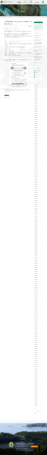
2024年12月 (36, 119)
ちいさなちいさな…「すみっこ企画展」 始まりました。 (38, 40)
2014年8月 (36, 370)
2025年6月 (36, 107)
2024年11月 (36, 121)
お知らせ (9, 97)
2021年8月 (36, 200)
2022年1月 (36, 190)
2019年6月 (36, 253)
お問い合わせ (34, 446)
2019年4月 (36, 257)
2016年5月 (36, 328)
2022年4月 (36, 184)
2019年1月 (36, 263)
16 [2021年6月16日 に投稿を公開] (38, 26)
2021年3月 (36, 210)
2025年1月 (36, 117)
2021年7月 (36, 202)
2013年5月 (36, 401)
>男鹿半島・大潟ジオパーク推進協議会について (23, 448)
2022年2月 (36, 188)
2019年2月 (36, 261)
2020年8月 (36, 224)
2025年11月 (36, 97)
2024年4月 (36, 135)
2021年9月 (36, 198)
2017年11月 (36, 291)
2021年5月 (36, 206)
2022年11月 (36, 170)
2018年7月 (36, 275)
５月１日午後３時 (36, 37)
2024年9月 (36, 125)
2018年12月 (36, 265)
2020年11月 (36, 218)
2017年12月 (36, 289)
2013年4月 (36, 403)
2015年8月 (36, 346)
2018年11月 (36, 267)
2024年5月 (36, 133)
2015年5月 (36, 352)
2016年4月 (36, 330)
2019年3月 (36, 259)
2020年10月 (36, 220)
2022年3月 (36, 186)
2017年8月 (36, 297)
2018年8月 (36, 273)
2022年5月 (36, 182)
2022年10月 (36, 172)
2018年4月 (36, 281)
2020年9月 (36, 222)
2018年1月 (36, 287)
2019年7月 (36, 251)
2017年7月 (36, 299)
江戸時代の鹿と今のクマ (37, 35)
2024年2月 (36, 139)
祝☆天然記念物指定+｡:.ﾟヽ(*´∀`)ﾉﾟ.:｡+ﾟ (38, 60)
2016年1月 (36, 336)
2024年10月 (36, 123)
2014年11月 (36, 364)
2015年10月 (36, 342)
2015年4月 (36, 354)
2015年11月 (36, 340)
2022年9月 (36, 174)
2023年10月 (36, 147)
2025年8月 (36, 103)
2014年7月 (36, 372)
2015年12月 (36, 338)
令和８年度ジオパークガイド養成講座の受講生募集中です (38, 57)
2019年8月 (36, 249)
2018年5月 (36, 279)
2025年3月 (36, 113)
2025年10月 (36, 99)
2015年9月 (36, 344)
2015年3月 (36, 356)
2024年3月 (36, 137)
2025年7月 (36, 105)
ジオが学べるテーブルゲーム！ (38, 47)
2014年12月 (36, 362)
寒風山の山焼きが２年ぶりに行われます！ (38, 51)
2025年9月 (36, 101)
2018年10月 (36, 269)
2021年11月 (36, 194)
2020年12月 (36, 216)
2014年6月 (36, 374)
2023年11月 (36, 145)
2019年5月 (36, 255)
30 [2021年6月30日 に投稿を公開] (38, 29)
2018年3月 (36, 283)
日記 (36, 72)
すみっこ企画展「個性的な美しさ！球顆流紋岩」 (38, 54)
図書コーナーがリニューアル (38, 62)
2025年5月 (36, 109)
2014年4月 (36, 378)
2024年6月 (36, 131)
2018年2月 (36, 285)
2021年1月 (36, 214)
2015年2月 (36, 358)
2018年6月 (36, 277)
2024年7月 (36, 129)
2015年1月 (36, 360)
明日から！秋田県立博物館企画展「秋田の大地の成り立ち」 (38, 43)
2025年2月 (36, 115)
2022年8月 (36, 176)
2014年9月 (36, 368)
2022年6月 (36, 180)
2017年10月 (36, 293)
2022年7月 (36, 178)
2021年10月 (36, 196)
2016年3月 (36, 332)
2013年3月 (36, 405)
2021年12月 (36, 192)
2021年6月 (36, 204)
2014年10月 (36, 366)
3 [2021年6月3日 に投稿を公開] (39, 23)
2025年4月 (36, 111)
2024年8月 (36, 127)
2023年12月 (36, 143)
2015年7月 (36, 348)
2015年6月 (36, 350)
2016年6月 (36, 326)
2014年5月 (36, 376)
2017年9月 (36, 295)
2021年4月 (36, 208)
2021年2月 (36, 212)
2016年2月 (36, 334)
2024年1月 (36, 141)
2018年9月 (36, 271)
